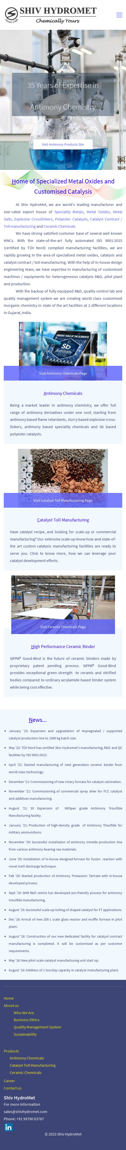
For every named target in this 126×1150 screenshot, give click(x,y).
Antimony (18, 1057)
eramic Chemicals (61, 226)
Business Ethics (27, 1019)
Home (9, 998)
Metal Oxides (98, 211)
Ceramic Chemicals (26, 1072)
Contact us (13, 1087)
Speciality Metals (69, 211)
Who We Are (24, 1012)
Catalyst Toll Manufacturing (33, 1065)
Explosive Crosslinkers (33, 218)
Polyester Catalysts (71, 218)
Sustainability (25, 1034)
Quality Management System (37, 1026)
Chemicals (35, 1057)
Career (9, 1080)
